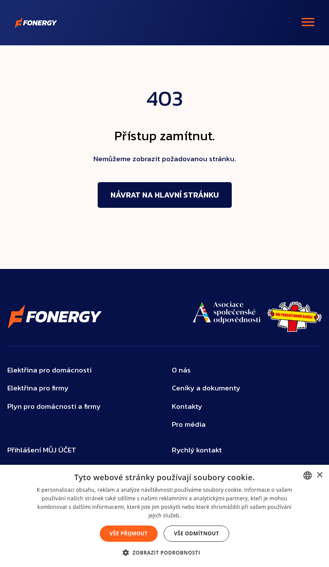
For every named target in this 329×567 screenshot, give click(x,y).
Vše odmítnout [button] (196, 533)
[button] (164, 552)
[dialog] (164, 516)
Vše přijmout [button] (129, 533)
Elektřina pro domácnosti (49, 370)
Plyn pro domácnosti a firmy (54, 406)
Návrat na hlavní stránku (165, 195)
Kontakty (187, 406)
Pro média (189, 424)
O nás (181, 370)
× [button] (319, 475)
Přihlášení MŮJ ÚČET (41, 450)
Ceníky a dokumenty (206, 388)
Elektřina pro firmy (38, 388)
